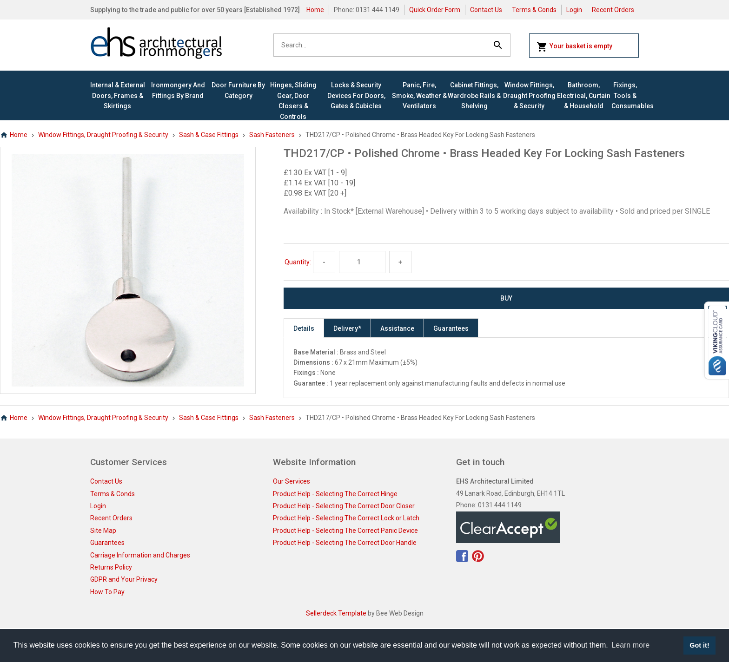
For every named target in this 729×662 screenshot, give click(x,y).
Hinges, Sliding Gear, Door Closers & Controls (293, 100)
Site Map (103, 530)
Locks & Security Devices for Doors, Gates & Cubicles (356, 95)
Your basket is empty (574, 46)
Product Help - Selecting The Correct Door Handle (345, 542)
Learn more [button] (630, 645)
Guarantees (451, 328)
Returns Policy (111, 567)
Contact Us (486, 9)
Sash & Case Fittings (209, 134)
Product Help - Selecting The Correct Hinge (335, 494)
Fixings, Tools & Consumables (625, 95)
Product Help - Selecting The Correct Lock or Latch (346, 518)
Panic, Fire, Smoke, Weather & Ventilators (419, 95)
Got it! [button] (699, 645)
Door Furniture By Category (238, 90)
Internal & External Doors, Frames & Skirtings (117, 95)
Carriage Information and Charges (140, 555)
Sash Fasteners (272, 134)
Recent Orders (613, 9)
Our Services (291, 481)
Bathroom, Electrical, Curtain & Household (583, 95)
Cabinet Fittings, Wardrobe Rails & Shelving (474, 95)
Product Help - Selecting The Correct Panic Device (345, 530)
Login (574, 9)
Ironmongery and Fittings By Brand (178, 90)
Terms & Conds (534, 9)
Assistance (397, 328)
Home (315, 9)
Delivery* (347, 328)
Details (303, 328)
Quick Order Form (434, 9)
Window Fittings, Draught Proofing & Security (529, 95)
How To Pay (107, 592)
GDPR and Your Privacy (124, 579)
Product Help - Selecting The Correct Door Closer (344, 506)
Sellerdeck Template (336, 613)
